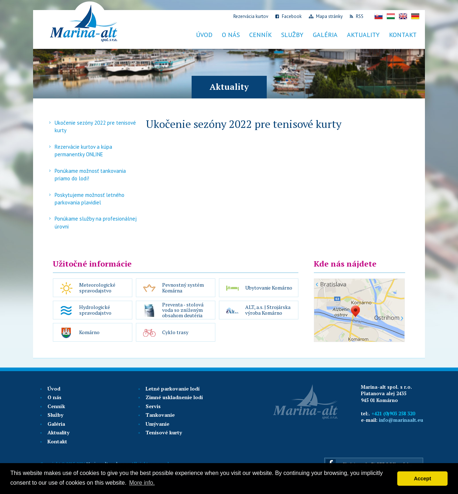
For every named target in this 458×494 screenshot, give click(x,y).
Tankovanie (160, 414)
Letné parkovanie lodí (173, 388)
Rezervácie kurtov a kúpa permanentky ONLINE (83, 150)
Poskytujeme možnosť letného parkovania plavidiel (89, 198)
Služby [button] (292, 35)
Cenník (56, 406)
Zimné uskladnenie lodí (174, 397)
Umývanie (157, 423)
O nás (231, 35)
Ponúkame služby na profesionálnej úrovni (96, 222)
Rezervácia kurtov (250, 16)
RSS (356, 16)
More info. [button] (142, 483)
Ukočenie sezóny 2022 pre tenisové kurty (95, 126)
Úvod (204, 35)
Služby (55, 414)
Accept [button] (422, 478)
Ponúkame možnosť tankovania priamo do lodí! (90, 174)
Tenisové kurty (164, 432)
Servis (153, 406)
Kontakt (403, 35)
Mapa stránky (326, 16)
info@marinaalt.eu (401, 420)
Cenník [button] (260, 35)
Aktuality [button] (363, 35)
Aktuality (58, 432)
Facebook (288, 16)
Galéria (325, 35)
